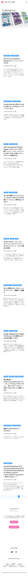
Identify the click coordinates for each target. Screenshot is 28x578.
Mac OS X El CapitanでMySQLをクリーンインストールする (14, 61)
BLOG (4, 566)
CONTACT (22, 566)
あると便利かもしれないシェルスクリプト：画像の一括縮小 (14, 290)
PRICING (14, 563)
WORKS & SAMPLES (10, 565)
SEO (6, 331)
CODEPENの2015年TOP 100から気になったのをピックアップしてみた (14, 106)
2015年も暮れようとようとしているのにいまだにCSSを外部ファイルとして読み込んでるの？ (14, 198)
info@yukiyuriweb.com (14, 558)
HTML (6, 238)
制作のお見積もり (14, 527)
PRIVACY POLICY (13, 566)
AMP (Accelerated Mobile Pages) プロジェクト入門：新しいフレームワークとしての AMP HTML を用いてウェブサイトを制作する (14, 151)
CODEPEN (7, 101)
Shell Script (8, 285)
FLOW (19, 563)
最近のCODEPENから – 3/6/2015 (12, 429)
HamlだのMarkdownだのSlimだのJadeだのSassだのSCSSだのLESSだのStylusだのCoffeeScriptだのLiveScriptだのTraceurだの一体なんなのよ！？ (14, 471)
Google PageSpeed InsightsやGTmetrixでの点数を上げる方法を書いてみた (14, 336)
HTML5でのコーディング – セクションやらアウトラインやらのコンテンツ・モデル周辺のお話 (14, 245)
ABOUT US (20, 565)
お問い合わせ (14, 522)
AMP (6, 144)
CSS (6, 192)
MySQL (6, 55)
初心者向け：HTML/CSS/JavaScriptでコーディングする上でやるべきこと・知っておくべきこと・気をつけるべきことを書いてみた (14, 384)
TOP (8, 563)
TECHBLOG (14, 55)
